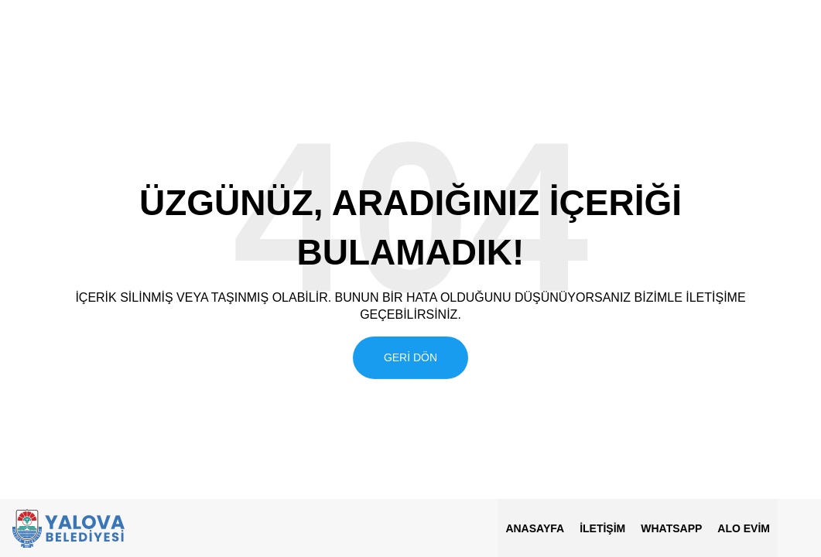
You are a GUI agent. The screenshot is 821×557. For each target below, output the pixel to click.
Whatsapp (671, 528)
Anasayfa (534, 528)
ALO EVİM (743, 528)
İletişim (602, 528)
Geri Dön (410, 356)
